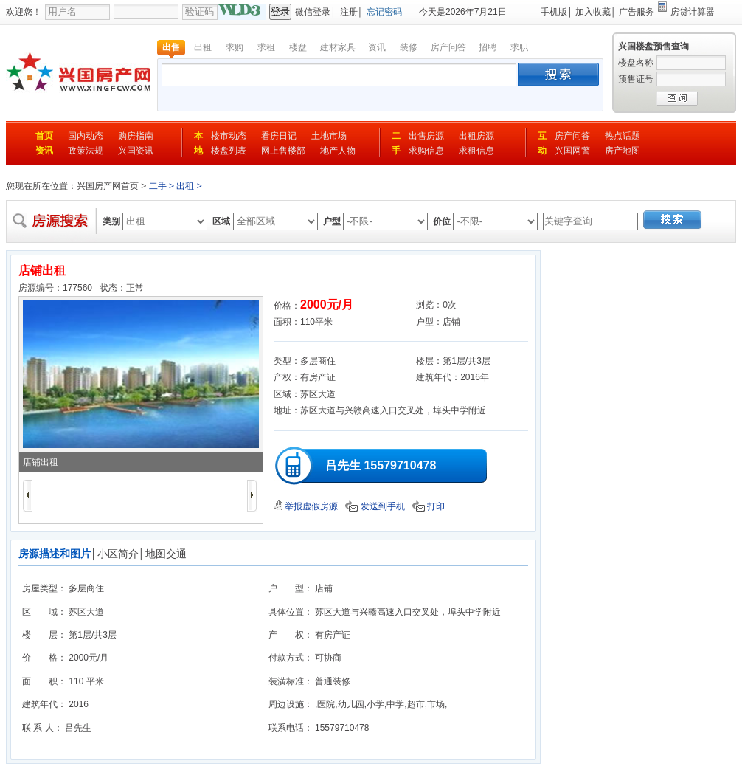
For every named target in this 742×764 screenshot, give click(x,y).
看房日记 (279, 136)
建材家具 (338, 47)
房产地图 (622, 150)
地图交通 (166, 554)
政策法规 (85, 150)
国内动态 (85, 136)
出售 (171, 47)
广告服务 (636, 12)
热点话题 (622, 136)
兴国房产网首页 (108, 186)
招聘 (487, 47)
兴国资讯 (135, 150)
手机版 (554, 12)
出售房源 (426, 136)
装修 (408, 47)
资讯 (377, 47)
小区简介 (118, 554)
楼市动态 (228, 136)
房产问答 (448, 47)
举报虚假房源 (306, 506)
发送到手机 (374, 506)
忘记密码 (384, 12)
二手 (158, 186)
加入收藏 (593, 12)
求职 (519, 47)
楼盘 (298, 47)
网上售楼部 (283, 150)
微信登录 (312, 12)
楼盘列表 (228, 150)
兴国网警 (572, 150)
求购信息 (426, 150)
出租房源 (476, 136)
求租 (266, 47)
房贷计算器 (692, 12)
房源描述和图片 (54, 554)
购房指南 (135, 136)
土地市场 (329, 136)
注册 (349, 12)
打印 (428, 506)
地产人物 (338, 150)
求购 (234, 47)
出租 (203, 47)
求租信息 (476, 150)
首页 (44, 136)
